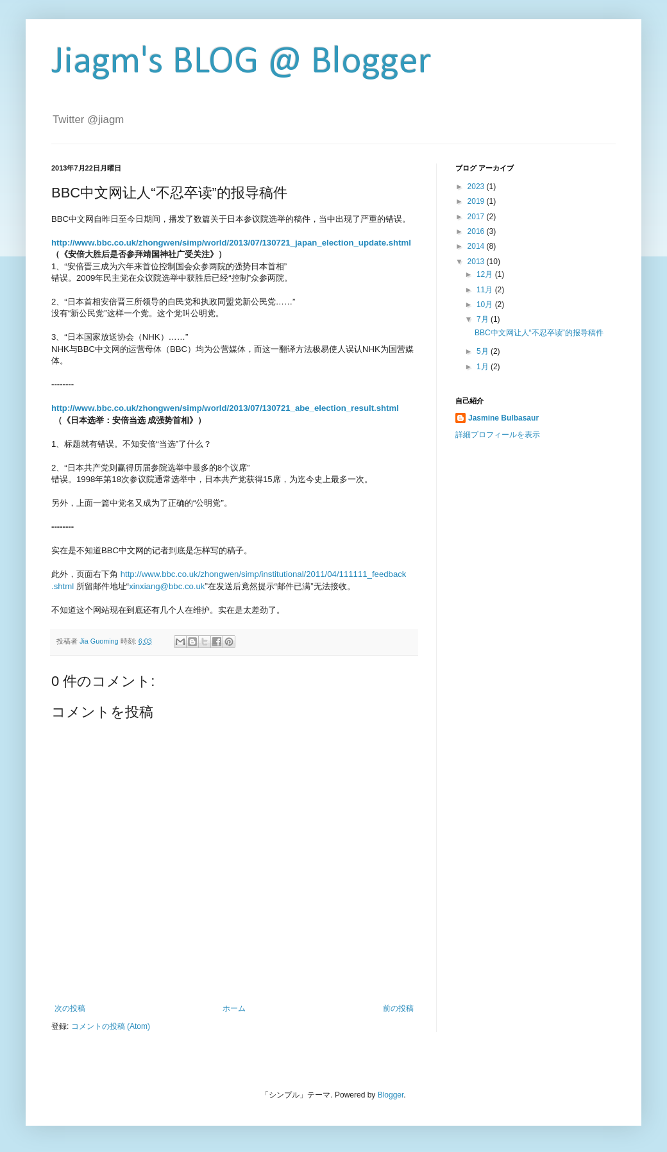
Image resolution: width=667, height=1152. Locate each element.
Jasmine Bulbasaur (503, 417)
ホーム (234, 1008)
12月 (486, 274)
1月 (484, 366)
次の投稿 (70, 1008)
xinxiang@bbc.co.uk (167, 586)
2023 (477, 186)
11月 (486, 289)
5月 (484, 351)
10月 (486, 304)
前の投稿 (398, 1008)
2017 (477, 216)
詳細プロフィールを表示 (497, 434)
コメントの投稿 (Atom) (110, 1026)
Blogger (391, 1094)
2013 (477, 261)
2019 (477, 201)
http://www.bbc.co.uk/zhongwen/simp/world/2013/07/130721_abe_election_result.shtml (225, 408)
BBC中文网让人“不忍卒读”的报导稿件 (539, 332)
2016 (477, 231)
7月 (484, 319)
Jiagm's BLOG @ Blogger (241, 63)
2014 (477, 246)
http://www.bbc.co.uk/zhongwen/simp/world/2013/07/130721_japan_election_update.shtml (231, 242)
